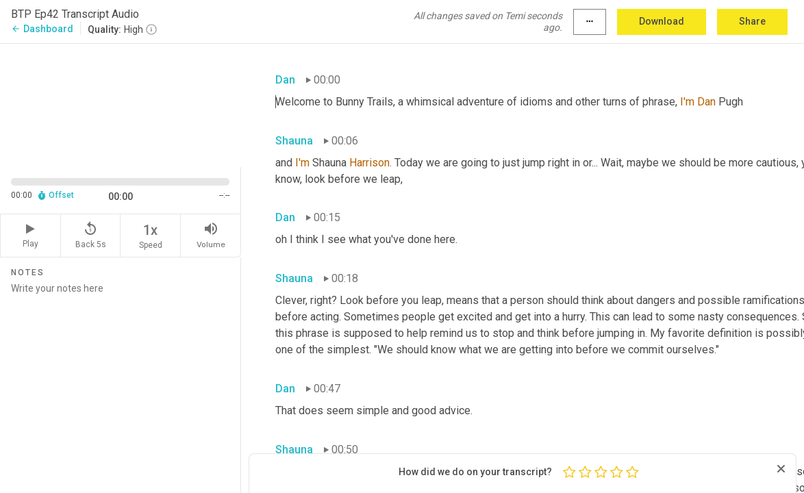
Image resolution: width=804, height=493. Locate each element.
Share (752, 21)
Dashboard (42, 28)
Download (661, 21)
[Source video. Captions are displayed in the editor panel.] (120, 104)
